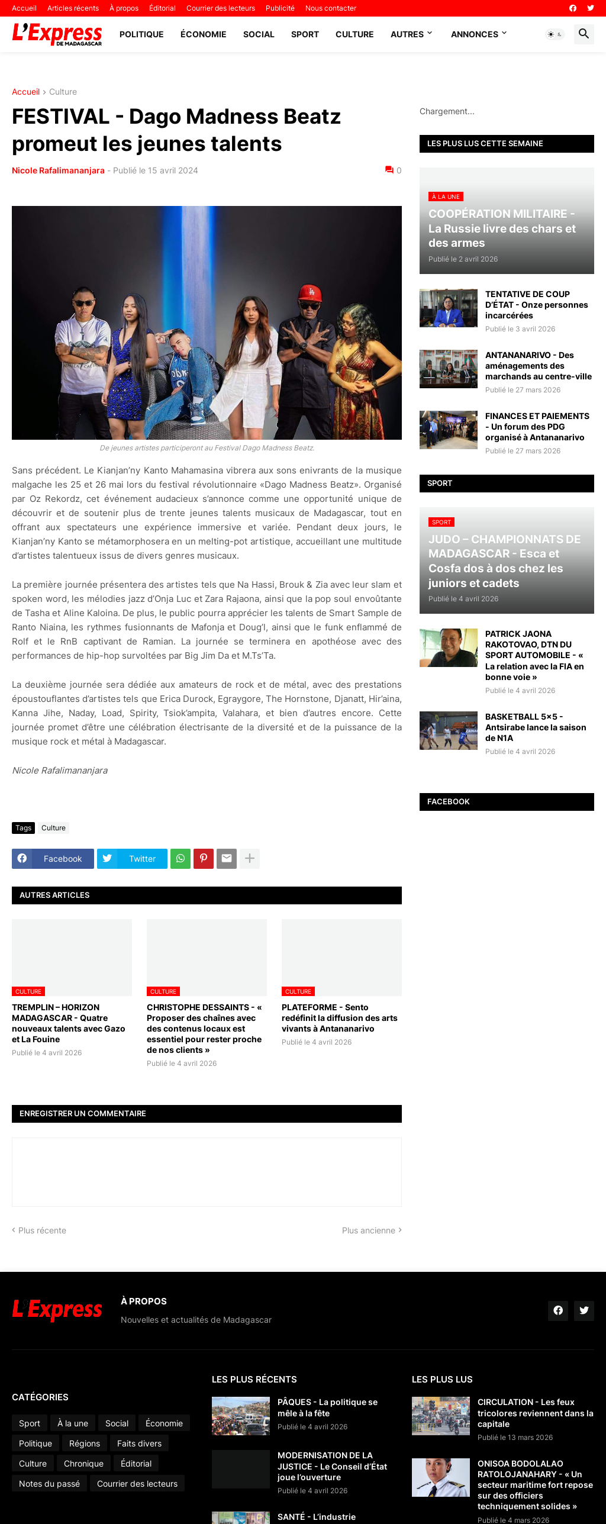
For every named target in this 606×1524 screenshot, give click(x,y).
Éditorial (162, 8)
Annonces (474, 34)
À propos (123, 8)
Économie (203, 34)
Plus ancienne (368, 1230)
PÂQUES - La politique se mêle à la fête (328, 1407)
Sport (305, 34)
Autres (407, 34)
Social (259, 34)
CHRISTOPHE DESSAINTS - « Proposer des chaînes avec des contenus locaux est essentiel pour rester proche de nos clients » (204, 1028)
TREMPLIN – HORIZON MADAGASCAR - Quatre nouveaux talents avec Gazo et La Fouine (68, 1023)
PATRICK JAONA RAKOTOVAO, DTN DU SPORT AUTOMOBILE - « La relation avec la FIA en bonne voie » (534, 655)
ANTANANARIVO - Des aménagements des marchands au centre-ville (538, 365)
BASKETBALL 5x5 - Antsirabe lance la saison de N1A (535, 727)
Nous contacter (330, 8)
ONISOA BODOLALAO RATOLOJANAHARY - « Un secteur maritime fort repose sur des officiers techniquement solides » (535, 1485)
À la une (72, 1423)
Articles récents (73, 8)
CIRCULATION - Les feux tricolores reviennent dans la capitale (536, 1412)
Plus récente (42, 1230)
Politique (142, 34)
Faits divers (139, 1443)
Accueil (24, 8)
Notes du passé (49, 1483)
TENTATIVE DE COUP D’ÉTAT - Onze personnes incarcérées (536, 304)
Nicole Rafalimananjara (58, 170)
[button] (555, 34)
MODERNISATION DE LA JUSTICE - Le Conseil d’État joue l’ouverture (332, 1465)
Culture (355, 34)
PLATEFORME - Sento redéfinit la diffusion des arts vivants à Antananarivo (340, 1017)
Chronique (84, 1463)
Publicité (280, 8)
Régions (84, 1443)
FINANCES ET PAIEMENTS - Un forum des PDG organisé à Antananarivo (537, 426)
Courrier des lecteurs (220, 8)
